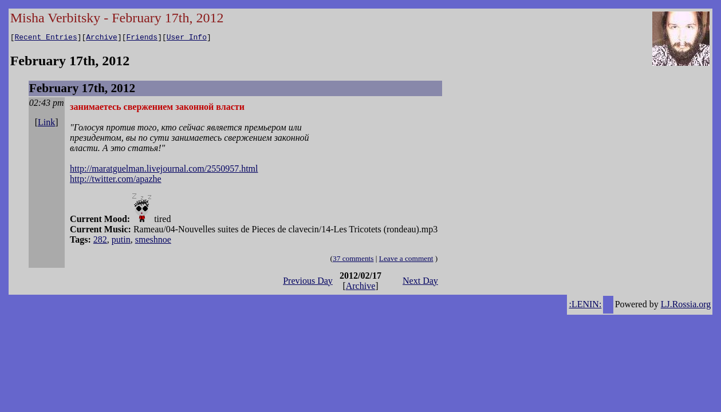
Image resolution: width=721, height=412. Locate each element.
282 (100, 241)
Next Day (420, 282)
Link (46, 124)
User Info (187, 38)
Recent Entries (45, 38)
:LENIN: (585, 306)
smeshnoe (153, 241)
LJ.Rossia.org (686, 306)
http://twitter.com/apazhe (115, 180)
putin (121, 241)
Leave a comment (406, 260)
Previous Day (308, 282)
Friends (142, 38)
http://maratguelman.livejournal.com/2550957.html (164, 170)
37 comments (353, 260)
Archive (101, 38)
